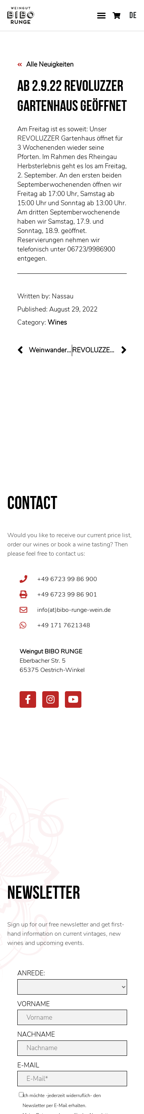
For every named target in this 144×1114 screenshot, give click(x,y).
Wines (57, 322)
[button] (101, 15)
